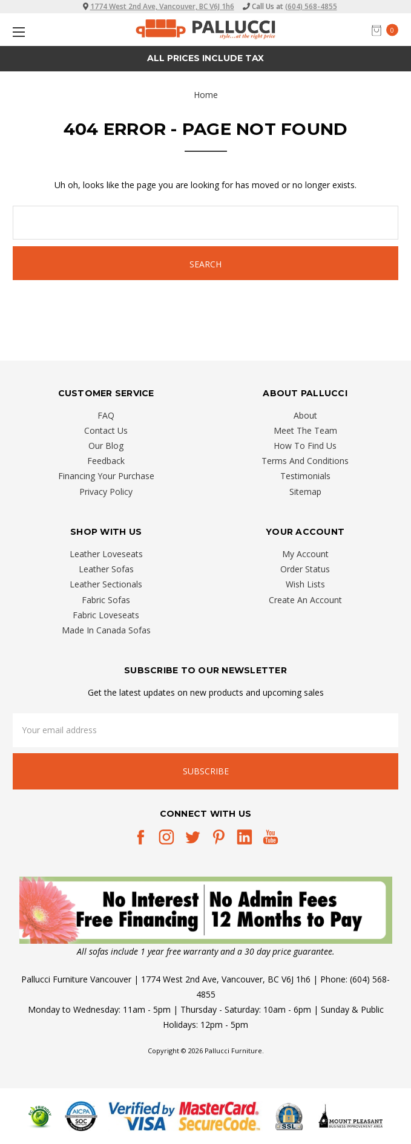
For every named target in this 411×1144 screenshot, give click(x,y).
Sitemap (305, 491)
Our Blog (105, 445)
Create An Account (305, 600)
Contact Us (106, 430)
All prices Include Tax (205, 58)
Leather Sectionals (106, 584)
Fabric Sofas (106, 600)
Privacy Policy (106, 491)
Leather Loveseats (106, 554)
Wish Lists (305, 584)
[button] (205, 910)
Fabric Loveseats (106, 615)
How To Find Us (305, 445)
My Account (305, 554)
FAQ (105, 415)
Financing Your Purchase (106, 476)
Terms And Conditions (305, 460)
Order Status (305, 569)
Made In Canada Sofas (106, 630)
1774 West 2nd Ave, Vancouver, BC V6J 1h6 (162, 6)
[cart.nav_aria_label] (388, 30)
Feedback (106, 460)
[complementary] (323, 1077)
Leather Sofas (106, 569)
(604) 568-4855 (311, 6)
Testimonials (305, 476)
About (305, 415)
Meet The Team (305, 430)
